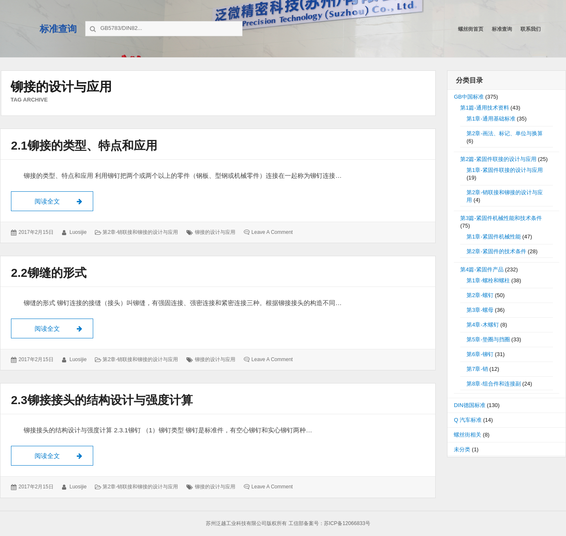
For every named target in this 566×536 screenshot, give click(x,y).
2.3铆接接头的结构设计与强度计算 (102, 400)
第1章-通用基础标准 (490, 118)
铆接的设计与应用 (215, 232)
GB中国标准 (469, 97)
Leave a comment (272, 232)
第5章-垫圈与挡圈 (488, 339)
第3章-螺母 (479, 310)
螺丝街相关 (467, 434)
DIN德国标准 (469, 405)
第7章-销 (477, 369)
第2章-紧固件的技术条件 (496, 251)
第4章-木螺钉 (482, 325)
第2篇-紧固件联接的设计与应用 (498, 159)
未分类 (462, 449)
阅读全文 (64, 200)
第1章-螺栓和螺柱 (488, 280)
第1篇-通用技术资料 (484, 108)
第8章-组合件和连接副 (493, 384)
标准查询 (58, 29)
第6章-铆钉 (479, 354)
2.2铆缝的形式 (48, 272)
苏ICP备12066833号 (347, 523)
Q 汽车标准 (468, 420)
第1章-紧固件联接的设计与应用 (504, 170)
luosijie (78, 232)
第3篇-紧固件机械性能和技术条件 (501, 218)
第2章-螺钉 (479, 295)
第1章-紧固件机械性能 (493, 236)
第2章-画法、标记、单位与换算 (504, 133)
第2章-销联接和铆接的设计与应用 (140, 232)
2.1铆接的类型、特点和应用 (84, 145)
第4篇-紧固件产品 (482, 269)
